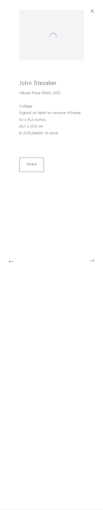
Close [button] (97, 11)
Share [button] (31, 166)
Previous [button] (10, 260)
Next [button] (92, 260)
